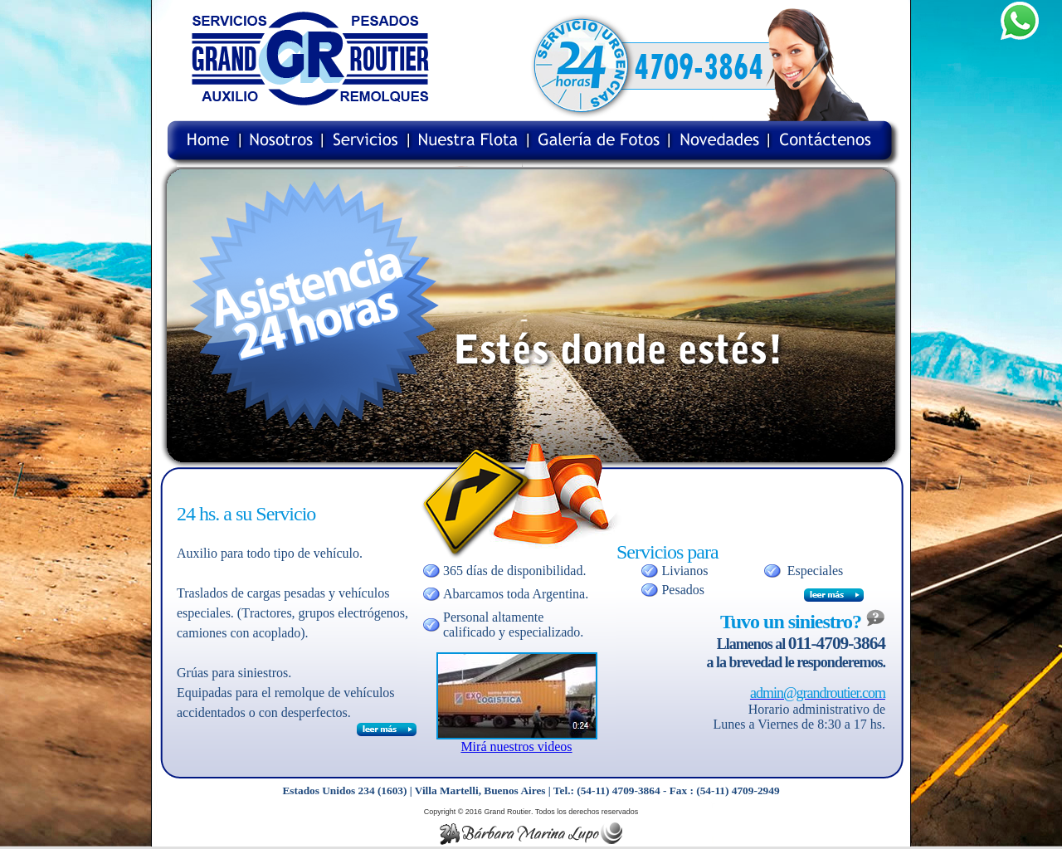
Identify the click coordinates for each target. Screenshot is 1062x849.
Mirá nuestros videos (516, 746)
